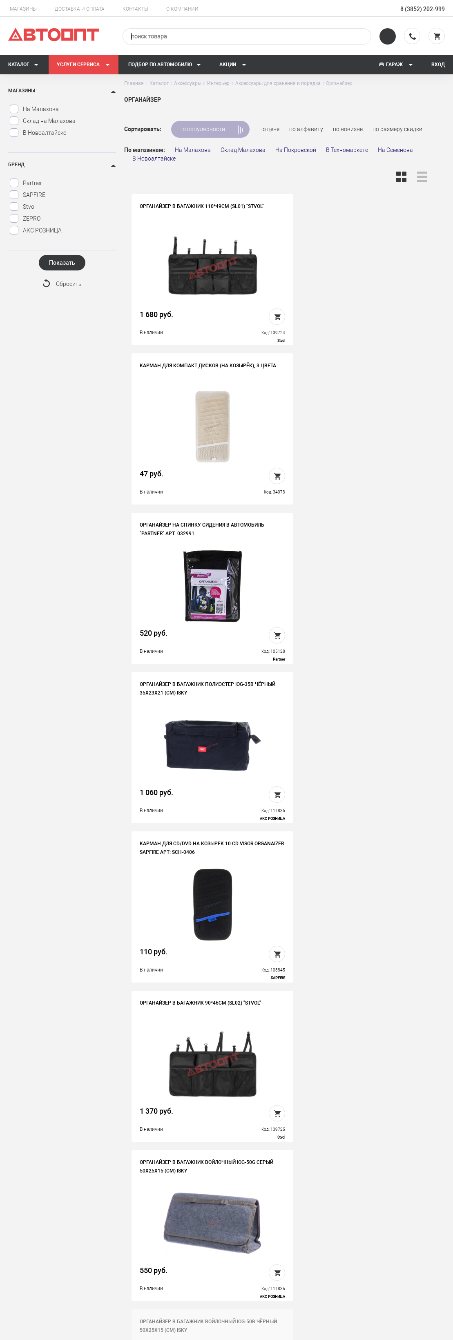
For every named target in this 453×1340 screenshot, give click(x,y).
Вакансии (146, 1230)
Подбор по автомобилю (164, 64)
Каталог (23, 64)
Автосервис (258, 1230)
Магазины (23, 9)
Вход (438, 64)
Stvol (22, 206)
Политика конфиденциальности (176, 1268)
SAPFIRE (27, 194)
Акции (233, 64)
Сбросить (69, 284)
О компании (182, 9)
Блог (249, 1255)
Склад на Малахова (42, 120)
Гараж (395, 64)
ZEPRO (24, 218)
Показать (62, 262)
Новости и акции (265, 1243)
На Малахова (34, 109)
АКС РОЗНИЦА (35, 230)
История (145, 1217)
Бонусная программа (162, 1255)
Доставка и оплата (80, 9)
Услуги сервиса (83, 64)
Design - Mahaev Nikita (420, 1330)
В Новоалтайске (37, 132)
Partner (25, 183)
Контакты (135, 9)
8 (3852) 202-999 (422, 9)
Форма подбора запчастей (278, 1268)
